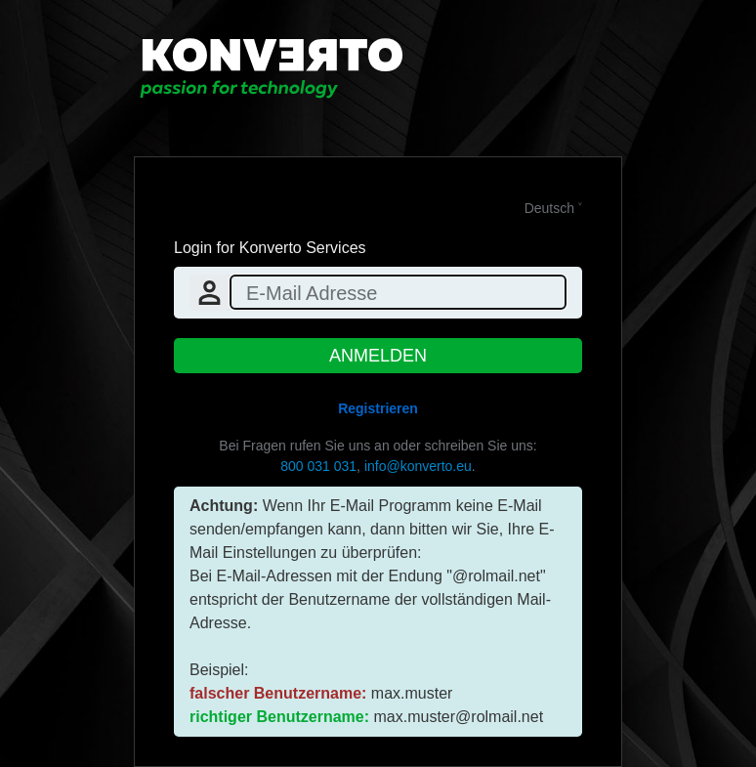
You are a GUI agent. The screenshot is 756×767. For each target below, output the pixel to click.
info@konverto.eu (418, 466)
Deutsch (549, 208)
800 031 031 (318, 466)
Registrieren (378, 408)
